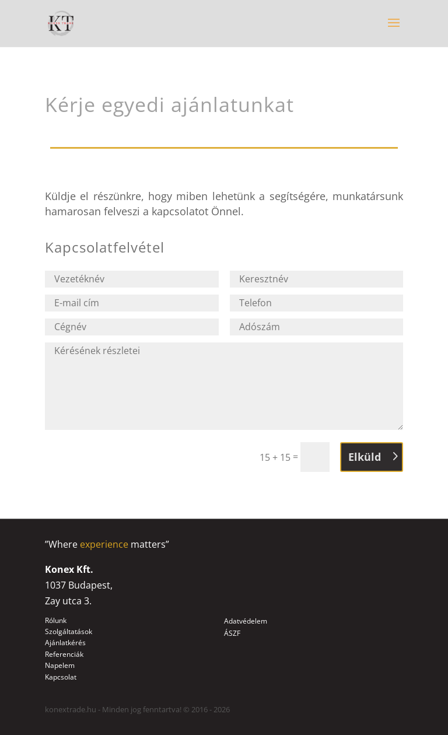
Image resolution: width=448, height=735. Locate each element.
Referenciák (64, 654)
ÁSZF (232, 633)
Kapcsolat (60, 677)
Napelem (60, 665)
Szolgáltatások (68, 631)
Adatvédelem (245, 621)
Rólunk (55, 620)
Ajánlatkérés (65, 642)
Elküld (364, 457)
